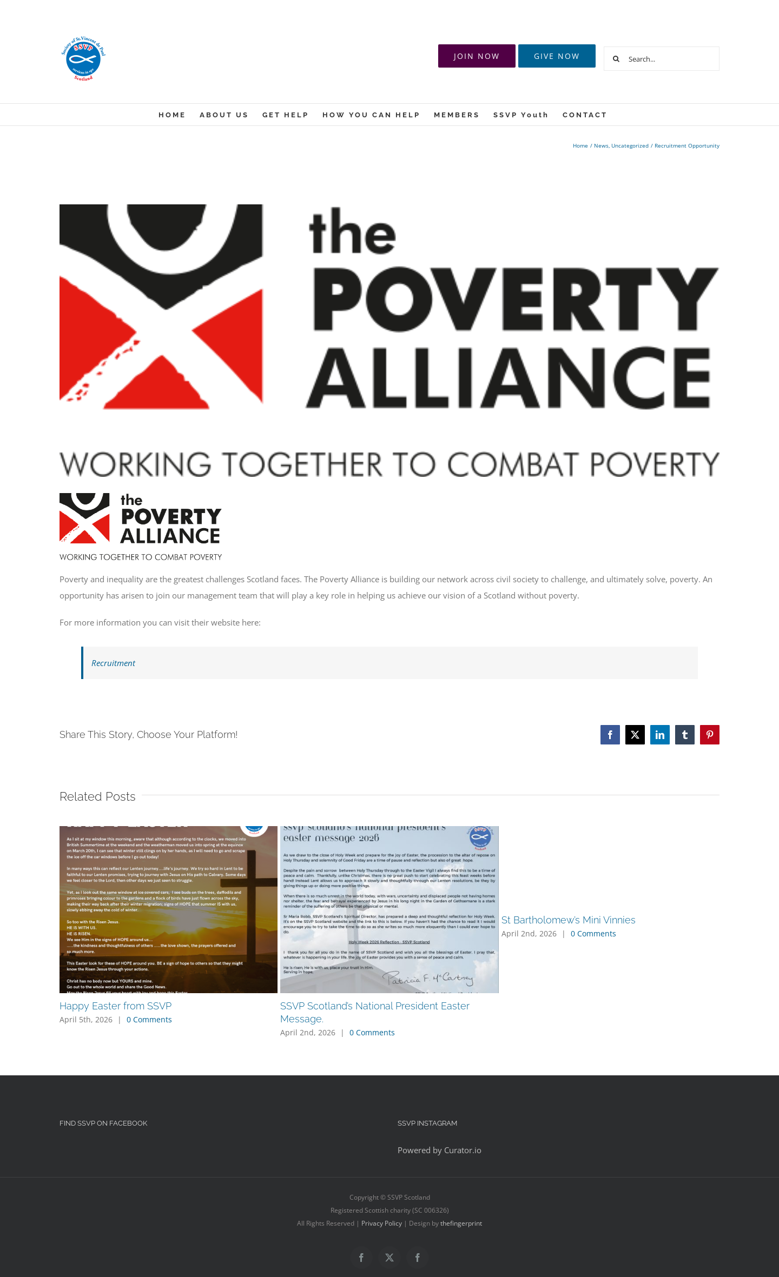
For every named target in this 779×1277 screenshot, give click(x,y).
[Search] (616, 58)
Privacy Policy (381, 1223)
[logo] (389, 340)
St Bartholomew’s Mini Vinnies (568, 920)
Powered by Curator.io (439, 1150)
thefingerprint (461, 1223)
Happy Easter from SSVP (115, 1006)
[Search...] (661, 58)
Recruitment (113, 662)
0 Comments (149, 1019)
